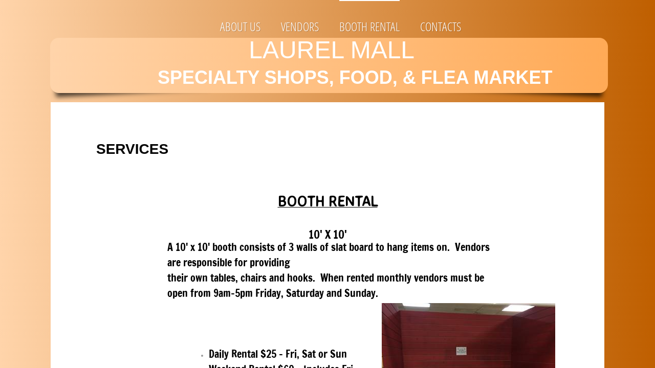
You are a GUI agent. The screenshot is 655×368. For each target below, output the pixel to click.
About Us (240, 26)
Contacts (440, 26)
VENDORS (300, 26)
